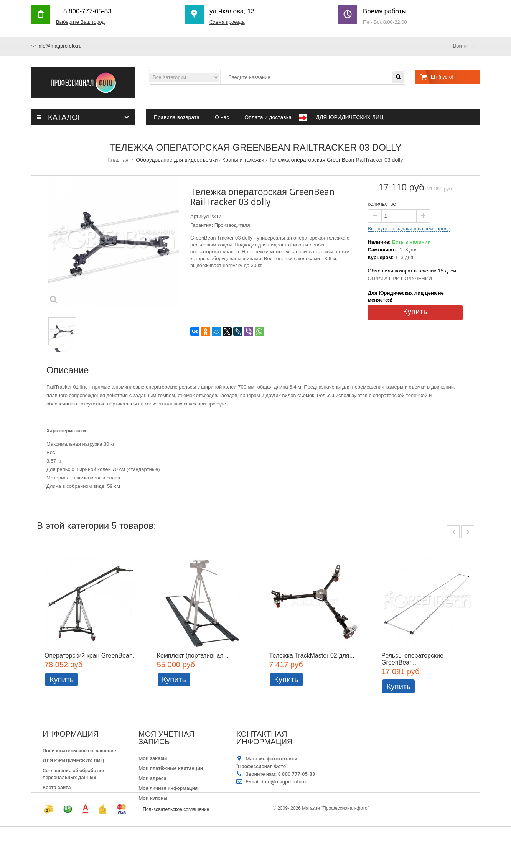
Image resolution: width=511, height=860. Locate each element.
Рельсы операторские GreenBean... (413, 659)
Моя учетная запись (166, 738)
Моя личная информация (168, 788)
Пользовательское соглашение (79, 750)
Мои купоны (153, 798)
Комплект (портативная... (193, 655)
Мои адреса (152, 778)
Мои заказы (152, 758)
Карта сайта (57, 787)
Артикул (199, 216)
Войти (460, 46)
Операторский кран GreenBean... (91, 655)
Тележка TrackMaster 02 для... (311, 655)
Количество (382, 204)
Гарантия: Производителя (220, 225)
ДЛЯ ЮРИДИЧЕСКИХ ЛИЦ (73, 760)
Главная (118, 160)
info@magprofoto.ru (60, 46)
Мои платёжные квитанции (170, 768)
